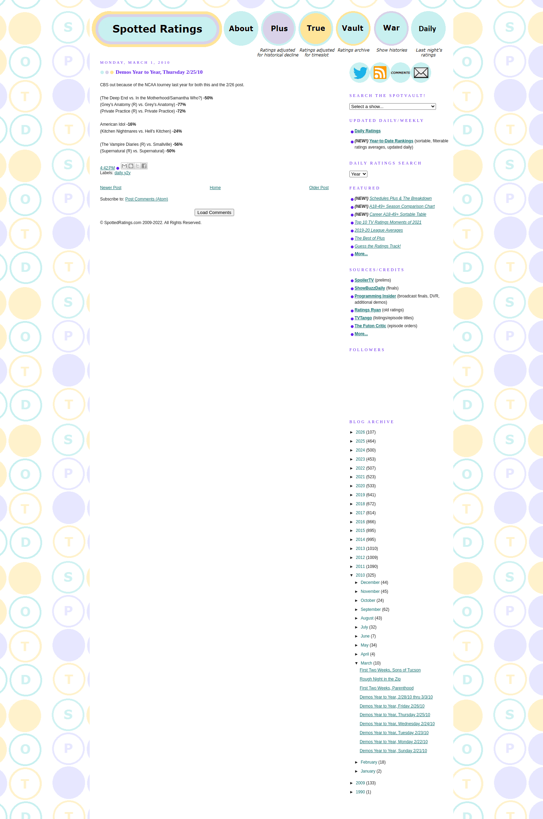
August (368, 618)
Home (215, 187)
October (369, 600)
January (369, 771)
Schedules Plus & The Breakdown (401, 198)
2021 (361, 476)
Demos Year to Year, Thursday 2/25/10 (159, 72)
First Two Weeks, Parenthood (387, 688)
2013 (361, 548)
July (365, 627)
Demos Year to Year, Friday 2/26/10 (392, 706)
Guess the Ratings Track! (378, 246)
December (371, 582)
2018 (361, 503)
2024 (361, 450)
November (371, 591)
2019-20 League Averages (379, 230)
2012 (361, 557)
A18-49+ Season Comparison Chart (402, 206)
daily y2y (123, 172)
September (371, 609)
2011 (361, 566)
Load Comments (214, 212)
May (365, 645)
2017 (361, 512)
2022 (361, 468)
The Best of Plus (370, 238)
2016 (361, 521)
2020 (361, 485)
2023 (361, 459)
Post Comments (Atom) (146, 199)
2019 (361, 494)
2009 (361, 783)
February (370, 762)
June (366, 636)
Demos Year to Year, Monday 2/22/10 (394, 741)
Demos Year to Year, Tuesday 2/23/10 (394, 732)
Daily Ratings (368, 130)
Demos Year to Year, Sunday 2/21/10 (393, 750)
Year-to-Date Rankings (391, 141)
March (367, 663)
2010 (361, 575)
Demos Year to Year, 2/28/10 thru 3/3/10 (396, 697)
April (365, 654)
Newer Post (110, 187)
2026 (361, 432)
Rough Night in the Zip (380, 679)
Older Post (319, 187)
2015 (361, 530)
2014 (361, 539)
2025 (361, 441)
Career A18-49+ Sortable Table (398, 214)
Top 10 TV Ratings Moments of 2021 (388, 222)
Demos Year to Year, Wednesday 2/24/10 (397, 723)
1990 (361, 792)
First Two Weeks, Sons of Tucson (390, 670)
